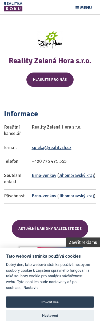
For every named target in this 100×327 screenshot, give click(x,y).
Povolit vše (49, 302)
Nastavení (50, 315)
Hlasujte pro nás (50, 79)
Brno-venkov (44, 175)
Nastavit (30, 288)
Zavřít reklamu (83, 242)
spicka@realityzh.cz (51, 147)
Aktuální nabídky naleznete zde (50, 228)
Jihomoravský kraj (76, 175)
